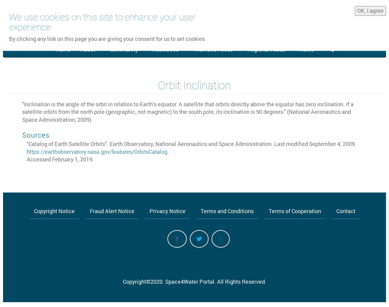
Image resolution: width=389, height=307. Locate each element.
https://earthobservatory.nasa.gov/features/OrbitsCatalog (97, 151)
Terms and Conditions (227, 211)
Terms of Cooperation (295, 211)
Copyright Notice (54, 211)
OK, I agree (370, 9)
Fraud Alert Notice (112, 211)
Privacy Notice (168, 211)
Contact (345, 211)
